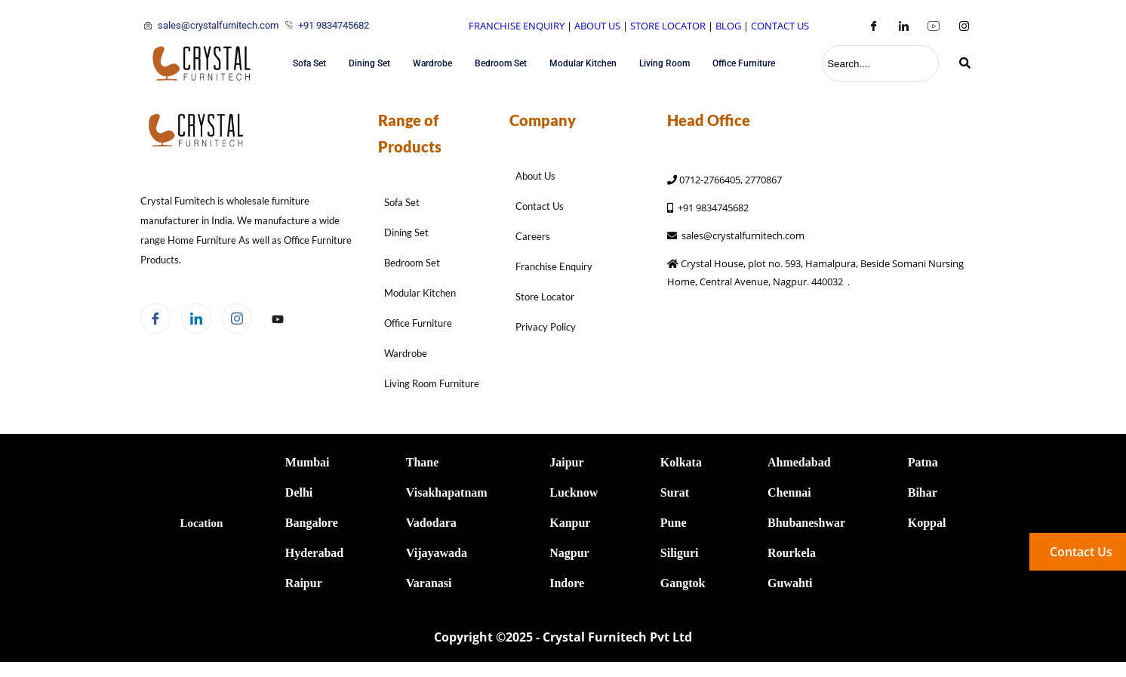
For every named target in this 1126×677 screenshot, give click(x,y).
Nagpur (569, 552)
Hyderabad (314, 552)
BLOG (728, 25)
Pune (673, 522)
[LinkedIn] (903, 25)
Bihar (922, 492)
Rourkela (792, 552)
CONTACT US (780, 25)
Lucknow (573, 492)
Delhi (298, 492)
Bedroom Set (501, 63)
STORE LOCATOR (668, 25)
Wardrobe (432, 63)
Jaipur (566, 462)
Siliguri (679, 552)
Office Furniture (743, 63)
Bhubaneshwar (806, 522)
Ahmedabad (799, 462)
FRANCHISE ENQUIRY (517, 25)
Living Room (664, 63)
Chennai (789, 492)
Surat (674, 492)
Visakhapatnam (447, 492)
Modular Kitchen (583, 63)
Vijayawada (436, 552)
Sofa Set (309, 63)
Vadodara (431, 522)
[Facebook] (873, 25)
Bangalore (311, 522)
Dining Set (369, 63)
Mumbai (307, 462)
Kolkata (681, 462)
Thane (422, 462)
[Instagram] (963, 25)
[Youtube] (933, 25)
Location (201, 523)
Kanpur (569, 522)
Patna (923, 462)
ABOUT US (597, 25)
